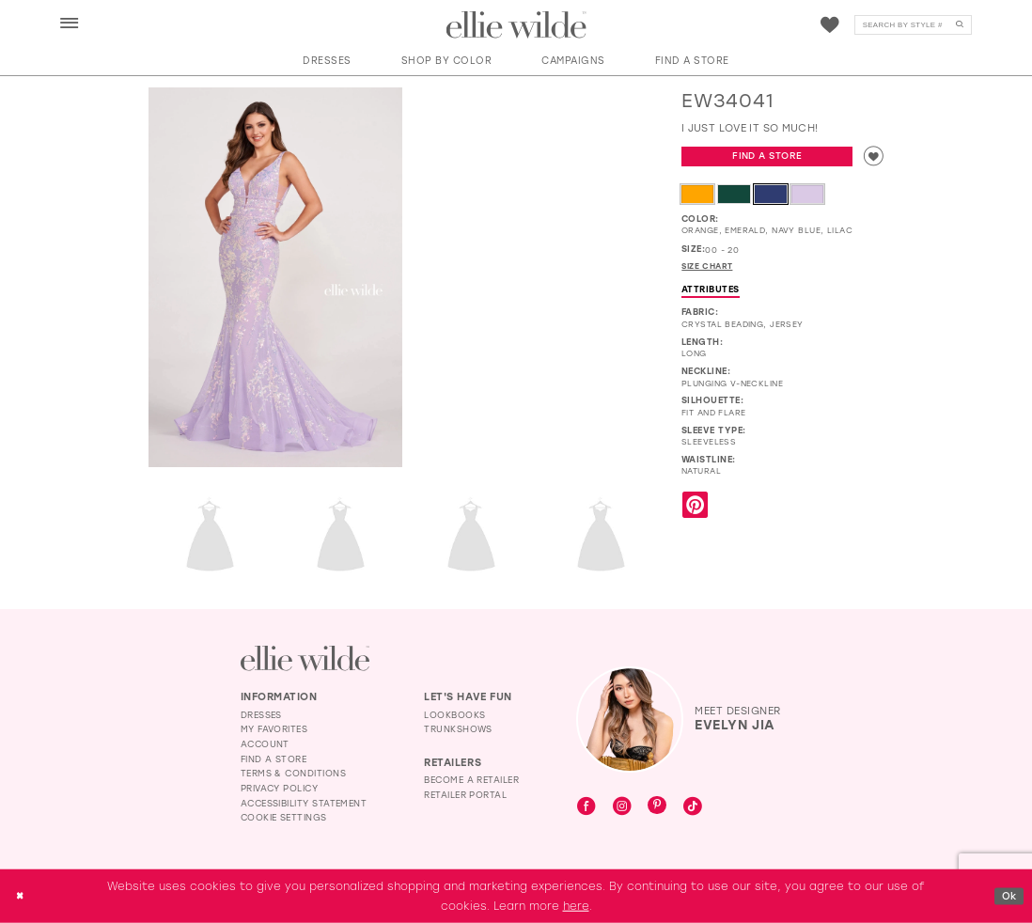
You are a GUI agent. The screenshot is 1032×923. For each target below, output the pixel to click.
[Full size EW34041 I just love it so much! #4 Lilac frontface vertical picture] (471, 536)
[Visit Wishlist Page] (830, 25)
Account (265, 744)
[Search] (913, 25)
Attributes (710, 293)
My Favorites (274, 729)
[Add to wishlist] (872, 157)
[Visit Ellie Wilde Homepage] (305, 658)
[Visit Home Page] (516, 25)
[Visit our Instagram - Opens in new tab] (622, 807)
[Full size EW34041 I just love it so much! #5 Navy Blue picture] (601, 536)
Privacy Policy (279, 788)
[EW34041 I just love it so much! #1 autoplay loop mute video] (537, 150)
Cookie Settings (284, 817)
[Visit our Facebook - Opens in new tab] (586, 807)
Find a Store (766, 157)
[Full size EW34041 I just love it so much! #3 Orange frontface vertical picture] (340, 536)
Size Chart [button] (710, 269)
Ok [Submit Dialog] (1007, 894)
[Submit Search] (959, 25)
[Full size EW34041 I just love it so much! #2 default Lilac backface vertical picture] (210, 536)
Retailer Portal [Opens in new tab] (465, 795)
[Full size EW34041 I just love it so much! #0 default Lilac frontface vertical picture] (275, 277)
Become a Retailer (471, 779)
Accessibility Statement (304, 803)
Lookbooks (454, 715)
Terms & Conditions (293, 773)
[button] (69, 24)
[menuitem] (69, 24)
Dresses (261, 715)
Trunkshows (458, 729)
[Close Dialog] (21, 896)
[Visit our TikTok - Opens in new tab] (692, 807)
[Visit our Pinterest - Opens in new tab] (657, 807)
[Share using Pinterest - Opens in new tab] (695, 509)
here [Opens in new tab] (576, 905)
